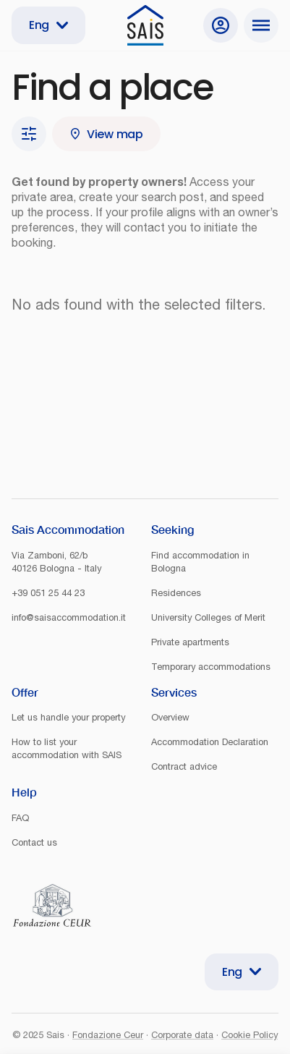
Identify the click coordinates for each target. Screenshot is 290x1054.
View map (106, 134)
